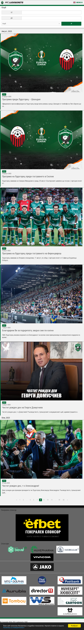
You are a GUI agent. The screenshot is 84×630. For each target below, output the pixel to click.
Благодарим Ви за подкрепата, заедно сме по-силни (28, 330)
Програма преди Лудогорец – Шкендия (21, 99)
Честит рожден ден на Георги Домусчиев (22, 407)
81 (59, 500)
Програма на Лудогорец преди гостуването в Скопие (28, 176)
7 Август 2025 (6, 328)
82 (63, 500)
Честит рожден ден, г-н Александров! (20, 485)
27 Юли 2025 (6, 483)
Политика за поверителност (13, 628)
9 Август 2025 (6, 251)
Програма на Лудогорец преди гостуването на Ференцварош (31, 253)
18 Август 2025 (6, 173)
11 (52, 500)
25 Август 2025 (6, 96)
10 (47, 500)
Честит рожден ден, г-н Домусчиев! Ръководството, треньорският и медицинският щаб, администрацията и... (40, 412)
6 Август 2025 (6, 405)
